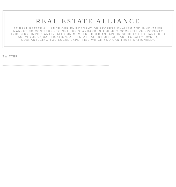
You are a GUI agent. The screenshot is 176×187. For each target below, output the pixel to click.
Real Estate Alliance (88, 21)
